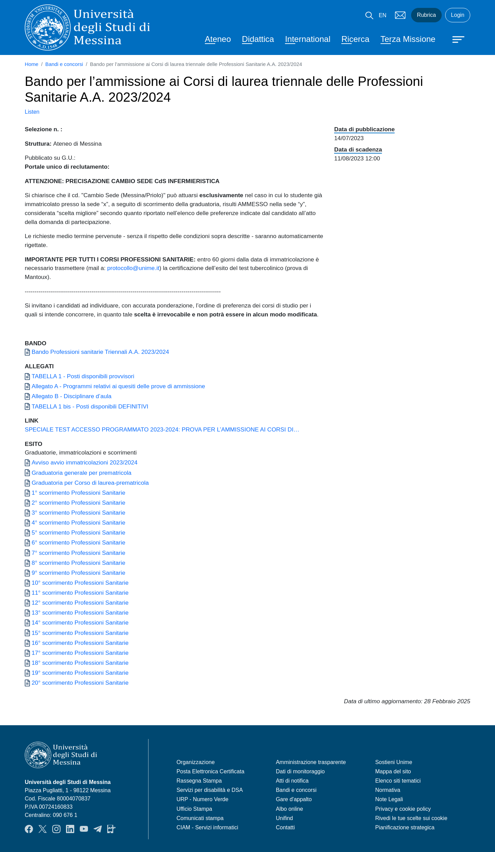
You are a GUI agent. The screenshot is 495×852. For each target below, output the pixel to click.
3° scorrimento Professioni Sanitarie (78, 512)
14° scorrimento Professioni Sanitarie (80, 622)
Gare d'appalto (293, 799)
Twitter (42, 829)
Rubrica (426, 15)
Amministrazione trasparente (311, 762)
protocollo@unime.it (133, 268)
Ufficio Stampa (194, 809)
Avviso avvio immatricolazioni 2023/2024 (85, 462)
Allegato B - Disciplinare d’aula (71, 396)
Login (457, 15)
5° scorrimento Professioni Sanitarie (78, 532)
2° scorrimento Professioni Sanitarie (78, 502)
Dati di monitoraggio (300, 771)
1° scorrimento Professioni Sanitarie (78, 492)
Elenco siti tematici (398, 781)
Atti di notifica (292, 781)
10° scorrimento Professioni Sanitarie (80, 582)
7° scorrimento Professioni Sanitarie (78, 552)
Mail (400, 15)
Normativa (387, 790)
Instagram (56, 829)
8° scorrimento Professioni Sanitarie (78, 562)
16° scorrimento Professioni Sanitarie (80, 642)
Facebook (29, 829)
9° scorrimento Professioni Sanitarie (78, 572)
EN (382, 15)
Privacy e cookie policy (403, 809)
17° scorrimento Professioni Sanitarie (80, 652)
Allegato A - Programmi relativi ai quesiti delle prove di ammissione (118, 386)
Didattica (258, 39)
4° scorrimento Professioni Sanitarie (78, 522)
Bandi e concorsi (64, 64)
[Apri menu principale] (455, 38)
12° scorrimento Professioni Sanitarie (80, 602)
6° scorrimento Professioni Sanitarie (78, 542)
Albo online (289, 809)
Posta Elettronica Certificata (210, 771)
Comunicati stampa (199, 818)
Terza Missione (408, 39)
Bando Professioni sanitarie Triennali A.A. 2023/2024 (100, 351)
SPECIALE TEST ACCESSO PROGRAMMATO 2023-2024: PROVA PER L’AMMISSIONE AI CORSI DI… (162, 429)
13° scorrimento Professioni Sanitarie (80, 612)
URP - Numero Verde (202, 799)
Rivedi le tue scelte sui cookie (411, 818)
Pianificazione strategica (404, 827)
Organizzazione (195, 762)
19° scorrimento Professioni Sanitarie (80, 672)
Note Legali (389, 799)
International (307, 39)
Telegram (98, 829)
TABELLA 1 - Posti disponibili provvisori (83, 376)
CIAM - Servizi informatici (207, 827)
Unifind (284, 818)
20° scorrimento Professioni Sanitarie (80, 682)
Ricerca (355, 39)
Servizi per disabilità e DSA (209, 790)
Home (31, 64)
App (111, 829)
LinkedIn (70, 829)
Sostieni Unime (393, 762)
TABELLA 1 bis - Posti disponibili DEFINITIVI (90, 406)
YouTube (84, 829)
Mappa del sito (393, 771)
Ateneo (218, 39)
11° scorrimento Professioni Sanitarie (80, 592)
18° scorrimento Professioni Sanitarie (80, 662)
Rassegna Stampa (199, 781)
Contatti (285, 827)
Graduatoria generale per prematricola (81, 472)
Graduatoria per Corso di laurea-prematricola (90, 482)
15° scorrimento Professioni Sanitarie (80, 632)
